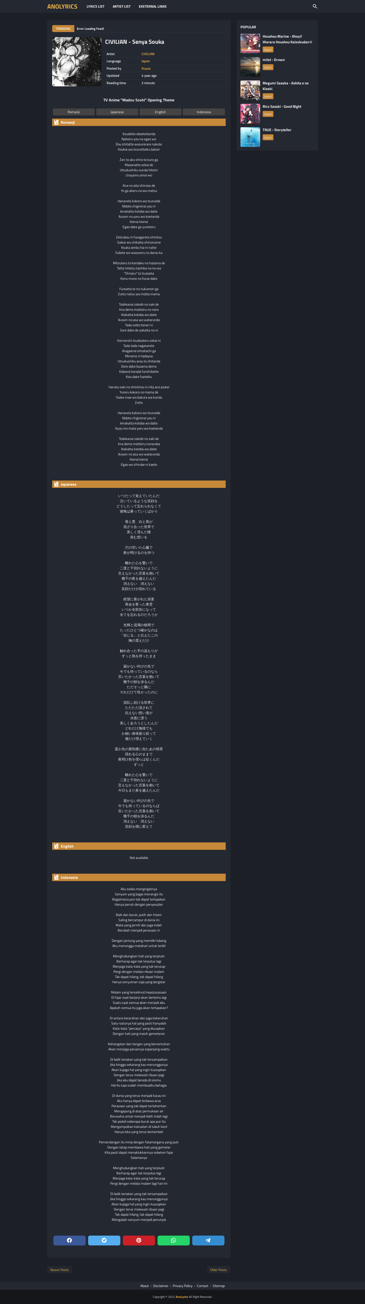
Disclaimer (160, 1285)
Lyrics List (95, 6)
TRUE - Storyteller (277, 130)
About (144, 1285)
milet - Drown (274, 59)
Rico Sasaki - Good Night (282, 106)
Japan (146, 61)
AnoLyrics (62, 6)
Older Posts (218, 1269)
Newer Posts (59, 1269)
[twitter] (104, 1240)
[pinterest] (139, 1240)
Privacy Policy (182, 1285)
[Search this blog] (315, 6)
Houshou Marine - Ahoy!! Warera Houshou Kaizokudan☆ (287, 39)
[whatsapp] (174, 1240)
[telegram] (208, 1240)
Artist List (121, 6)
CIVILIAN (148, 53)
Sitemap (219, 1285)
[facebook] (69, 1240)
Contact (202, 1285)
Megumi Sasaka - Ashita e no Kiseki (286, 86)
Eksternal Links (153, 6)
